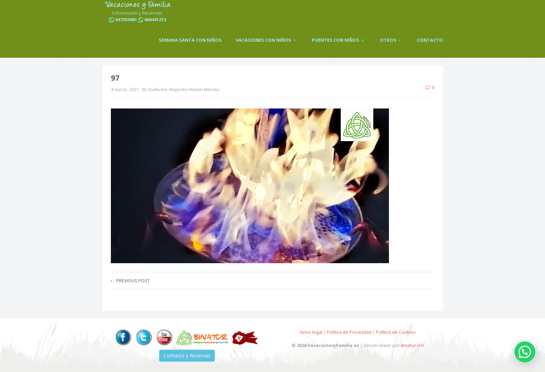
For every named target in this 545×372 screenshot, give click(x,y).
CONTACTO (430, 40)
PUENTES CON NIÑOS (339, 40)
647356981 (126, 19)
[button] (524, 351)
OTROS (391, 40)
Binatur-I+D (412, 345)
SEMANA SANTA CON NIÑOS (190, 40)
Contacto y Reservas (187, 355)
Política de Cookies (396, 332)
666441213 (155, 19)
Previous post (130, 280)
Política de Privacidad (349, 332)
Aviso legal (311, 332)
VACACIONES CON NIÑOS (267, 40)
